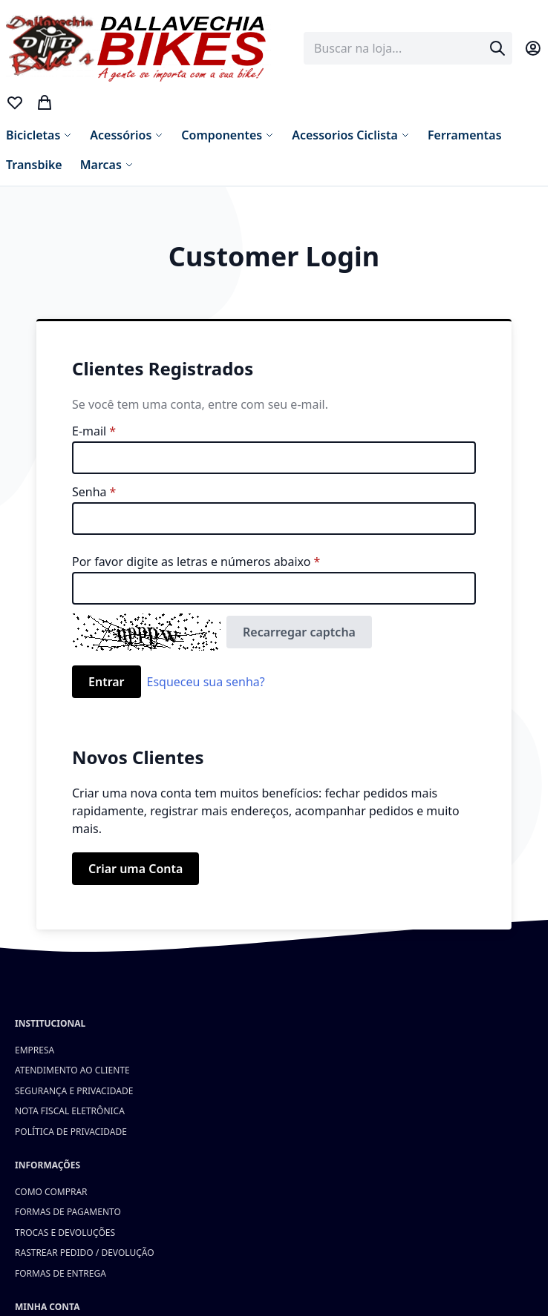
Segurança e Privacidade (74, 1091)
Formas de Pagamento (68, 1211)
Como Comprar (51, 1191)
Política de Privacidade (71, 1131)
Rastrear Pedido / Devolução (84, 1252)
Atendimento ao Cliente (72, 1070)
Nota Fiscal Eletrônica (70, 1111)
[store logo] (139, 48)
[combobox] (408, 48)
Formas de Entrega (60, 1273)
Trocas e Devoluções (65, 1232)
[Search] (497, 48)
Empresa (34, 1050)
